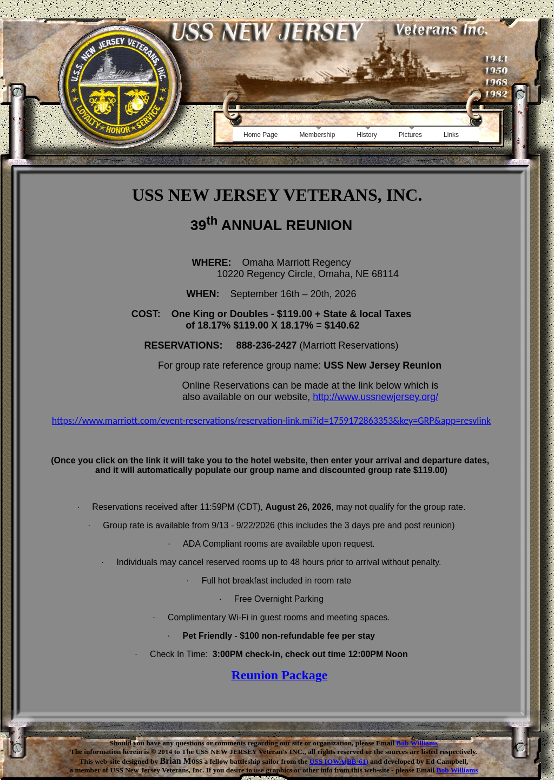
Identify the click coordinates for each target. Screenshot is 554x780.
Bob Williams (417, 743)
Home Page (260, 135)
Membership (317, 135)
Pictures (410, 135)
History (367, 135)
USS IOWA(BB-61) (338, 761)
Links (451, 135)
